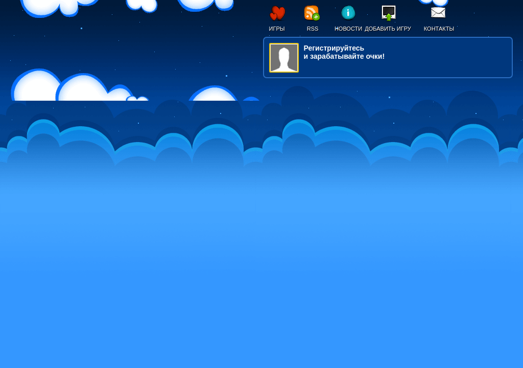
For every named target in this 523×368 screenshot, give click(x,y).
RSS (313, 29)
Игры (277, 29)
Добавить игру (388, 29)
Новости (348, 29)
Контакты (439, 29)
